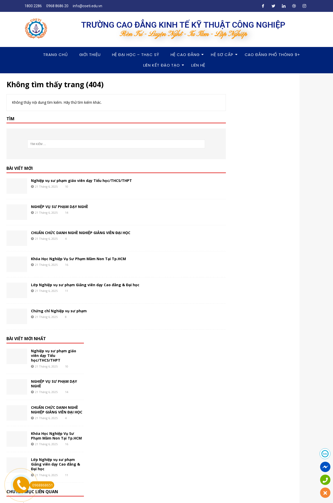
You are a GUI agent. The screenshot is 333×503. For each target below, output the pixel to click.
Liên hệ (198, 65)
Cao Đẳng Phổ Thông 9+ (272, 54)
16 (66, 265)
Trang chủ (55, 54)
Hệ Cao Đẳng (187, 54)
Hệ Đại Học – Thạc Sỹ (135, 54)
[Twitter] (273, 6)
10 (66, 186)
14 (66, 212)
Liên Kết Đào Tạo (163, 65)
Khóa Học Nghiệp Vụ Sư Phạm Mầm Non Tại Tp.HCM (78, 258)
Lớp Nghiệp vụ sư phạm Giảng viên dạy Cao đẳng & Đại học (85, 284)
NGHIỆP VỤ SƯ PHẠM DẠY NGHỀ (59, 206)
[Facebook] (263, 6)
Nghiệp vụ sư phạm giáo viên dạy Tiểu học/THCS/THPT (81, 180)
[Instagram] (304, 6)
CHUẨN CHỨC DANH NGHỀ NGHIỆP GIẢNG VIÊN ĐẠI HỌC (80, 232)
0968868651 (41, 485)
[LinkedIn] (284, 6)
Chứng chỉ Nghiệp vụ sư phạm (59, 310)
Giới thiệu (90, 54)
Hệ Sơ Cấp (223, 54)
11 (66, 291)
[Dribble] (294, 6)
